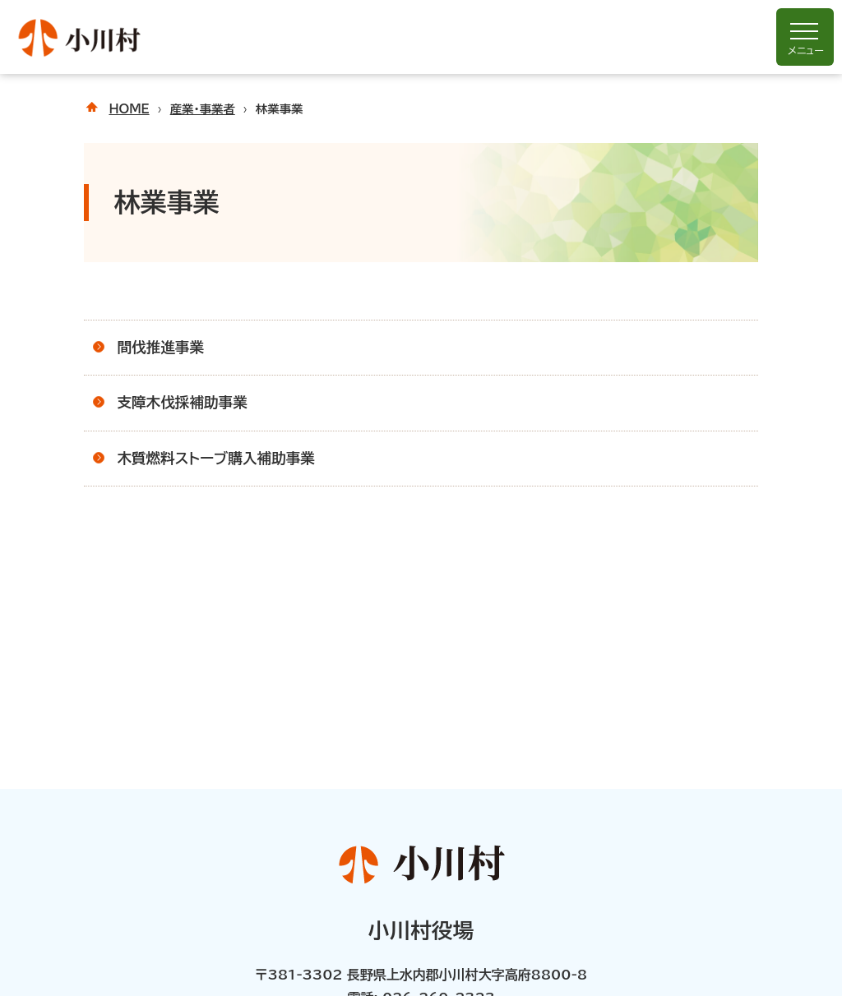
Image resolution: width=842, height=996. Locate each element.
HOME (129, 109)
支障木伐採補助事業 (182, 402)
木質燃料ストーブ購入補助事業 (216, 458)
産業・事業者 (202, 109)
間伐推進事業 (160, 347)
